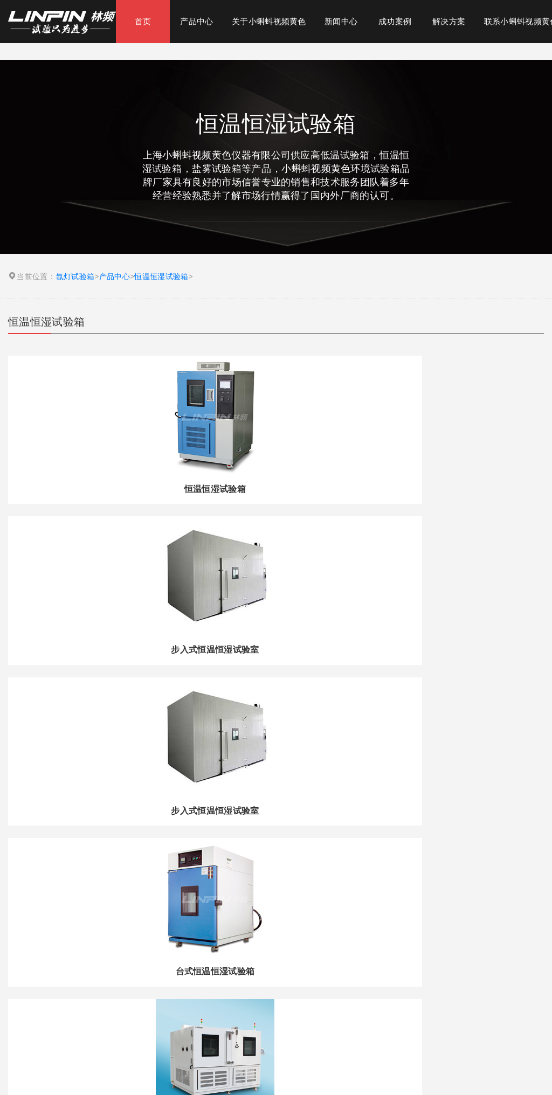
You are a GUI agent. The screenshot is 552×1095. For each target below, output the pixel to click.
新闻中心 (341, 21)
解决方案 (448, 21)
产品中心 (196, 21)
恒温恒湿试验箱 (161, 276)
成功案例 (394, 21)
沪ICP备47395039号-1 (341, 1067)
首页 (143, 21)
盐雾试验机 (256, 990)
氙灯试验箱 (75, 276)
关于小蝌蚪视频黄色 (269, 21)
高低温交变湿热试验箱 (346, 990)
